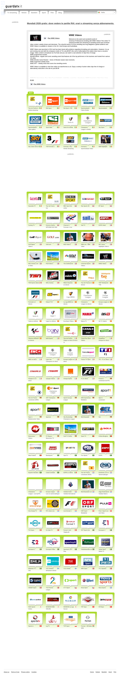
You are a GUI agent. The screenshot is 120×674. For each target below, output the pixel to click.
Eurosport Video (50, 549)
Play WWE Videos (39, 84)
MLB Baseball (85, 417)
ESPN (100, 455)
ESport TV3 (49, 302)
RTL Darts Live (50, 511)
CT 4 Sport (67, 587)
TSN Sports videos (33, 282)
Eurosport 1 (102, 530)
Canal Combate (50, 472)
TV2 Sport (31, 530)
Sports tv (30, 626)
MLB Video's (67, 244)
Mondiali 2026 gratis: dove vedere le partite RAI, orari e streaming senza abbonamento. (70, 23)
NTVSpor (101, 607)
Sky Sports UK (85, 206)
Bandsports (49, 455)
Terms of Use (15, 672)
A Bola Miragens (103, 436)
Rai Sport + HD (68, 108)
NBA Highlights (103, 146)
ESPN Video (102, 225)
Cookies (33, 672)
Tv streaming (12, 13)
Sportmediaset (103, 108)
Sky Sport (101, 127)
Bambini (34, 13)
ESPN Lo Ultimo (68, 472)
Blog (60, 13)
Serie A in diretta (68, 127)
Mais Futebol (32, 455)
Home (92, 672)
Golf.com (48, 244)
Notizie (24, 13)
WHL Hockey (49, 282)
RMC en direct (32, 359)
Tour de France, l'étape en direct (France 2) (70, 340)
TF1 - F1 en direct (104, 359)
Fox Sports (84, 455)
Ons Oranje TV (32, 511)
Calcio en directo (33, 321)
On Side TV (49, 530)
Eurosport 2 (31, 549)
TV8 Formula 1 (50, 146)
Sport (44, 13)
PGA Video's (49, 263)
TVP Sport (66, 626)
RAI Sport (49, 108)
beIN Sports (49, 338)
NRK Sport (84, 568)
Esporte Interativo (33, 472)
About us (6, 672)
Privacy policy (25, 672)
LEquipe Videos (50, 378)
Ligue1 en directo (51, 321)
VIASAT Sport (32, 587)
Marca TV (84, 321)
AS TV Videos (103, 321)
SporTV (66, 455)
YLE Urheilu (67, 568)
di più (32, 80)
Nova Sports (102, 587)
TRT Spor (84, 607)
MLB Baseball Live (86, 491)
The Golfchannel (68, 263)
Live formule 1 (68, 511)
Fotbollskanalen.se (86, 549)
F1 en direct (84, 378)
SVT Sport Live (85, 530)
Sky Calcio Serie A (33, 146)
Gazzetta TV (32, 206)
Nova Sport (84, 587)
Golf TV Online (68, 436)
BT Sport (101, 206)
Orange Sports (68, 378)
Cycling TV (31, 225)
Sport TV (83, 436)
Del (100, 417)
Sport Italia (49, 127)
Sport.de (48, 417)
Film (52, 13)
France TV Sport (86, 359)
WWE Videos (102, 263)
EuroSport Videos (69, 321)
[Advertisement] (33, 2)
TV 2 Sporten (102, 568)
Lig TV (48, 626)
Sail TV (83, 225)
